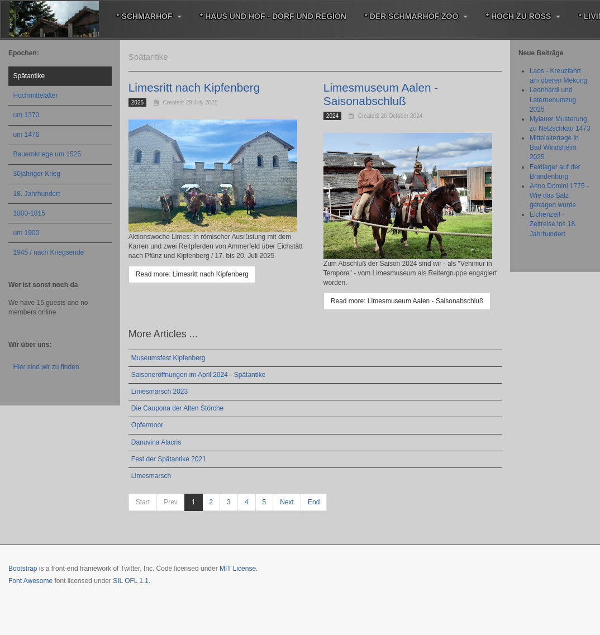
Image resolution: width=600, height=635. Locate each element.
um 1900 (26, 233)
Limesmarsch (151, 475)
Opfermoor (147, 424)
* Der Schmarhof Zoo (412, 16)
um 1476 (26, 135)
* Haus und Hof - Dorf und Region (271, 16)
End (314, 501)
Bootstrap (22, 567)
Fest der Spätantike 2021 (168, 458)
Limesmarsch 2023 (159, 391)
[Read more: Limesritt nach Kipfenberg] (192, 274)
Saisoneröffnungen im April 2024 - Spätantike (198, 374)
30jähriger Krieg (37, 174)
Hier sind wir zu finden (46, 367)
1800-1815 (29, 213)
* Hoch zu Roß (518, 16)
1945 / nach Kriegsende (48, 252)
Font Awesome (30, 580)
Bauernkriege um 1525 (47, 154)
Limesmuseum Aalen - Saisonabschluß (381, 94)
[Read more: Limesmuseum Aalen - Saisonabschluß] (407, 300)
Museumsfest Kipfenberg (168, 357)
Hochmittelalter (35, 95)
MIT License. (239, 567)
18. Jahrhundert (36, 194)
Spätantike (29, 76)
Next (287, 501)
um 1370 (26, 115)
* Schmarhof (148, 16)
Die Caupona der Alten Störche (177, 408)
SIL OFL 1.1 (131, 580)
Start (143, 501)
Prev (171, 501)
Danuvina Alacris (156, 441)
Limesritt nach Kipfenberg (194, 87)
